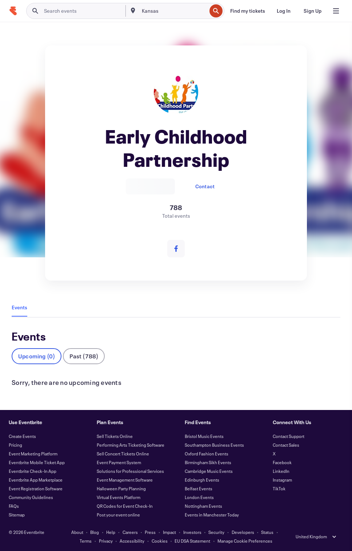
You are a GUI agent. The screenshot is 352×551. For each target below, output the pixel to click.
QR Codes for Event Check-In (125, 506)
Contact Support (288, 436)
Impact (169, 532)
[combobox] (173, 11)
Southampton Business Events (214, 445)
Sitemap (17, 515)
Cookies (160, 541)
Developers (243, 532)
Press (150, 532)
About (77, 532)
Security (216, 532)
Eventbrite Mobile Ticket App (37, 462)
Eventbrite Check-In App (32, 471)
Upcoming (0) (36, 356)
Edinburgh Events (202, 480)
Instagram (282, 480)
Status (267, 532)
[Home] (13, 11)
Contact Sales (286, 445)
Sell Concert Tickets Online (123, 454)
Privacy (106, 541)
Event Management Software (125, 480)
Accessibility (132, 541)
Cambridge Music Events (209, 471)
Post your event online (118, 515)
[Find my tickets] (247, 11)
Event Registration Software (36, 488)
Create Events (22, 436)
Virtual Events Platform (118, 497)
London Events (199, 497)
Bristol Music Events (204, 436)
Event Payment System (119, 462)
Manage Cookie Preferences (244, 541)
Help (110, 532)
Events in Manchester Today (212, 515)
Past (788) (83, 356)
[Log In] (283, 11)
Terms (86, 541)
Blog (94, 532)
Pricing (15, 445)
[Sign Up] (312, 11)
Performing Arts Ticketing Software (130, 445)
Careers (130, 532)
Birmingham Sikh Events (208, 462)
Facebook (282, 462)
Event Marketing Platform (33, 454)
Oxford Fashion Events (206, 454)
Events (19, 307)
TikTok (279, 488)
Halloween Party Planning (121, 488)
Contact (205, 186)
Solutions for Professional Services (130, 471)
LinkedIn (281, 471)
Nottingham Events (203, 506)
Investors (192, 532)
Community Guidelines (31, 497)
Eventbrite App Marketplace (36, 480)
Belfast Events (198, 488)
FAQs (14, 506)
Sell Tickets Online (115, 436)
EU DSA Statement (192, 541)
